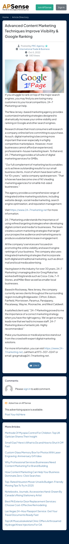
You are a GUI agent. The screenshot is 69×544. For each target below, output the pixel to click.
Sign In (61, 7)
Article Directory (20, 17)
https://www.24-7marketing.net (28, 209)
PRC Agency (38, 45)
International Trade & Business (34, 49)
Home (5, 17)
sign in (26, 388)
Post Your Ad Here (15, 414)
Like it (34, 365)
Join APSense (44, 7)
